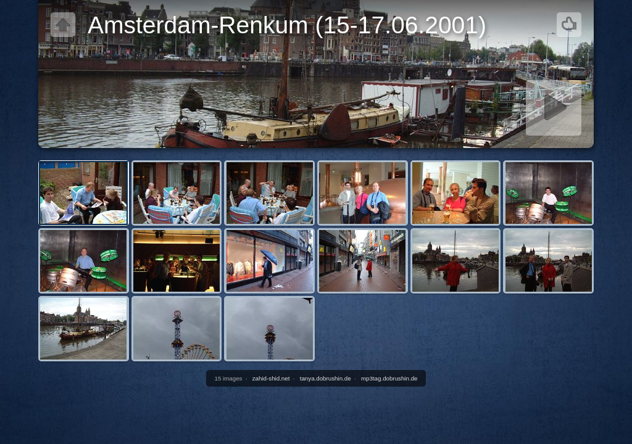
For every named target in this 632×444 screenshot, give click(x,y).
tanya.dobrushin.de (325, 378)
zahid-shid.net (271, 378)
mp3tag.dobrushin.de (389, 378)
